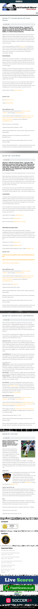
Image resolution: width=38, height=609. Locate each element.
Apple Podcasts (26, 116)
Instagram (4, 112)
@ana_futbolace (17, 392)
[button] (19, 13)
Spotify (7, 117)
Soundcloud (9, 119)
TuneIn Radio (17, 117)
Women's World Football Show (19, 6)
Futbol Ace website (14, 385)
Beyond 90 (22, 46)
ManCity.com (15, 284)
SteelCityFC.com (14, 484)
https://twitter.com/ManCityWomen (10, 263)
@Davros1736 (17, 242)
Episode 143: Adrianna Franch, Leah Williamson (18, 315)
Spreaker (11, 117)
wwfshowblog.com (19, 112)
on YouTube (20, 221)
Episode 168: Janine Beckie (11, 155)
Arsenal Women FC (29, 408)
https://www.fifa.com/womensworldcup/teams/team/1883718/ (18, 259)
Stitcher (4, 119)
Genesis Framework (23, 607)
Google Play (24, 117)
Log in (33, 607)
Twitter (23, 111)
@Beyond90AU (9, 103)
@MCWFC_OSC (30, 248)
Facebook (28, 111)
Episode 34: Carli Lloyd (9, 434)
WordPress (30, 607)
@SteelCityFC (28, 482)
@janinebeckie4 (19, 215)
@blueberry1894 (18, 245)
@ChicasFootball (18, 90)
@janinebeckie (17, 218)
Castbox (29, 117)
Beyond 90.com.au (9, 99)
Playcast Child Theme (14, 607)
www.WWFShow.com (7, 121)
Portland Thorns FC (19, 408)
